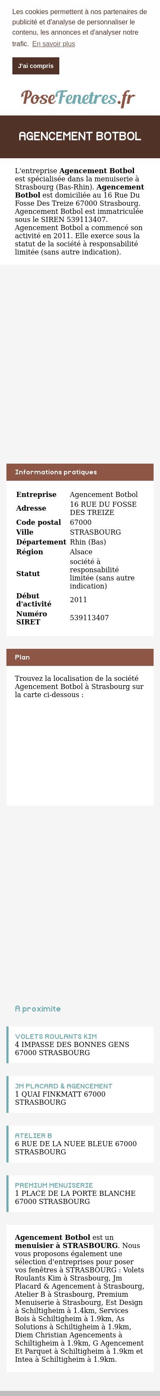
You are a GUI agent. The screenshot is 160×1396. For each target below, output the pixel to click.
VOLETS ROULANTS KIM (56, 1035)
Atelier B (30, 1293)
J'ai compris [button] (35, 65)
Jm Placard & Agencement (68, 1281)
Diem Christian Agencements (65, 1334)
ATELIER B (33, 1134)
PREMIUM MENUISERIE (54, 1184)
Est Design (124, 1301)
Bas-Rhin (74, 186)
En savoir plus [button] (54, 43)
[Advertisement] (80, 369)
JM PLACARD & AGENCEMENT (64, 1085)
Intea (24, 1358)
